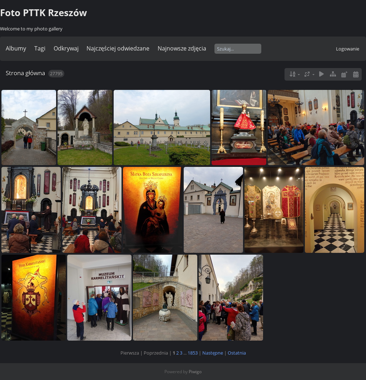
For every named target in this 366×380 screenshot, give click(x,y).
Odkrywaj (66, 48)
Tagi (39, 48)
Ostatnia (237, 353)
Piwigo (195, 372)
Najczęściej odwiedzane (117, 48)
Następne (212, 353)
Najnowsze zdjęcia (182, 48)
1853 (193, 353)
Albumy (16, 48)
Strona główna (25, 73)
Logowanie (347, 48)
